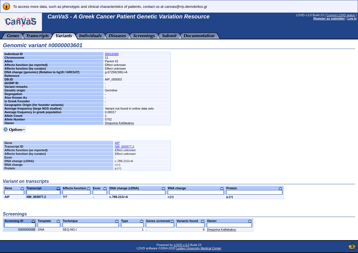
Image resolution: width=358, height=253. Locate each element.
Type (132, 221)
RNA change (196, 188)
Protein (254, 188)
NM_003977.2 (124, 146)
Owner (229, 221)
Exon (100, 188)
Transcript (43, 188)
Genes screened (160, 221)
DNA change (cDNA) (137, 188)
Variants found (190, 221)
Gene (14, 188)
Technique (91, 221)
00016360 (112, 54)
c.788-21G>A (118, 196)
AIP (117, 143)
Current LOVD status (340, 15)
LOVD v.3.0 (181, 245)
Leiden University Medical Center (198, 248)
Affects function (76, 188)
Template (49, 221)
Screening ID (19, 221)
